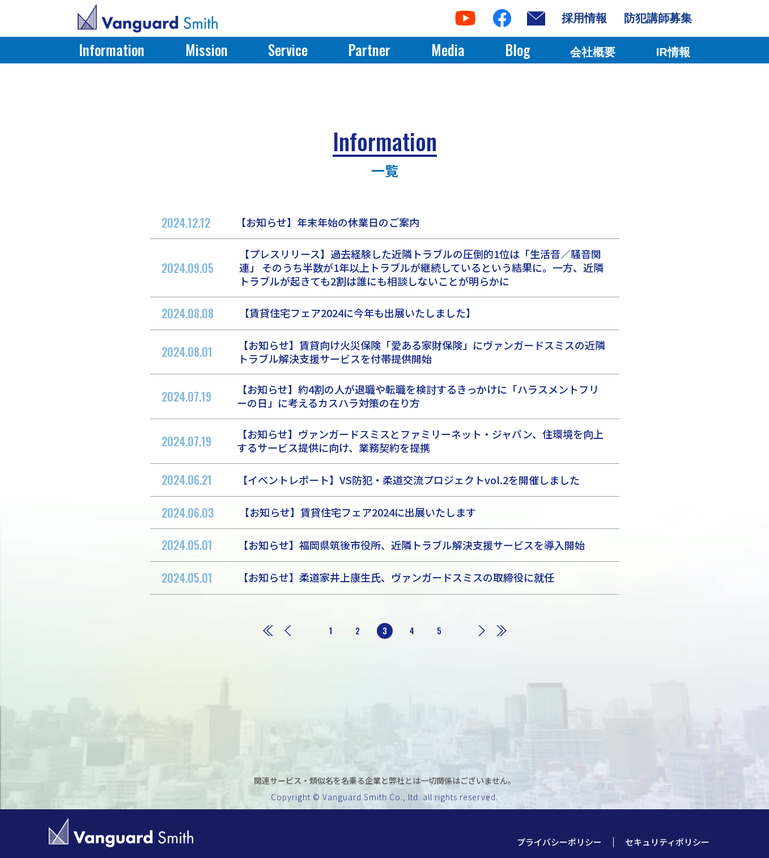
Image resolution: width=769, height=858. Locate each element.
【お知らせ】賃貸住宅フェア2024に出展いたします (319, 512)
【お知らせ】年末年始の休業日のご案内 (290, 222)
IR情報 (673, 52)
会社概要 (592, 52)
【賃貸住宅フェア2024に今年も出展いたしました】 (319, 313)
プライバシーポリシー (559, 842)
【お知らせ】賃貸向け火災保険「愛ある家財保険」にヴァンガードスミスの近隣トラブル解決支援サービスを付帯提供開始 (383, 352)
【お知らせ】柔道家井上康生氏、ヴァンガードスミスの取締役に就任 (358, 577)
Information (112, 49)
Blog (517, 49)
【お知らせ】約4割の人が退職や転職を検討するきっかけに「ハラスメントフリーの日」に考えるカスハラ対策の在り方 (380, 396)
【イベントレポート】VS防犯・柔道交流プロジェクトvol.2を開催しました (371, 479)
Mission (206, 49)
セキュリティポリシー (667, 842)
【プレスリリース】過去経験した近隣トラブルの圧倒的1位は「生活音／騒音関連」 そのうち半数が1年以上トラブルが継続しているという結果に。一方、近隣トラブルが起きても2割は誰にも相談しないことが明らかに (383, 267)
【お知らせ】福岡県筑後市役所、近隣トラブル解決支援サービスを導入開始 (373, 544)
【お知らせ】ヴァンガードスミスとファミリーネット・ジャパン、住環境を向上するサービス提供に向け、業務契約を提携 (383, 440)
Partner (369, 49)
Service (288, 49)
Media (448, 49)
